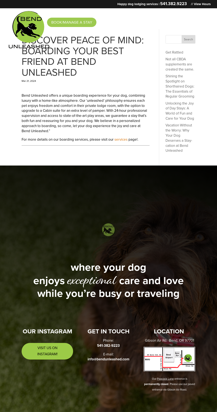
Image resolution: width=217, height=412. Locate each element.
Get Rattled (174, 52)
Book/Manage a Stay (71, 22)
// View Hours (201, 4)
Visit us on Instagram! (47, 351)
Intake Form (143, 13)
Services (78, 13)
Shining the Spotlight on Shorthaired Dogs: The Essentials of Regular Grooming (180, 86)
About (53, 13)
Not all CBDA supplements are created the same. (180, 64)
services (121, 139)
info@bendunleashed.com (108, 359)
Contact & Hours (178, 13)
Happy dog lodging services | (152, 4)
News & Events (111, 13)
